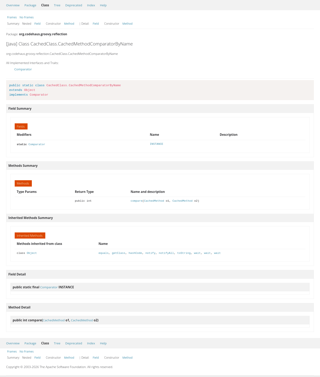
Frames (12, 17)
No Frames (27, 17)
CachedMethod (154, 200)
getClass (118, 253)
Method (69, 23)
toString (184, 253)
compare (136, 200)
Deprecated (73, 5)
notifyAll (166, 253)
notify (150, 253)
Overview (13, 5)
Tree (57, 5)
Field (37, 23)
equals (104, 253)
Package (30, 5)
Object (32, 253)
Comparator (23, 69)
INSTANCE (156, 144)
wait (197, 253)
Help (103, 5)
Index (91, 5)
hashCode (135, 253)
